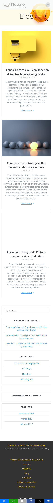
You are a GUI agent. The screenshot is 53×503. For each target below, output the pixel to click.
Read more (26, 110)
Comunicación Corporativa (26, 363)
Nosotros (26, 374)
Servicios (26, 464)
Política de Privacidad (26, 482)
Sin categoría (27, 379)
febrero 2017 (27, 424)
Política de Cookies (26, 486)
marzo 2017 (26, 418)
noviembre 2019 (26, 413)
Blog (26, 473)
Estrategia (26, 368)
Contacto (26, 477)
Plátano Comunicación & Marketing (26, 459)
